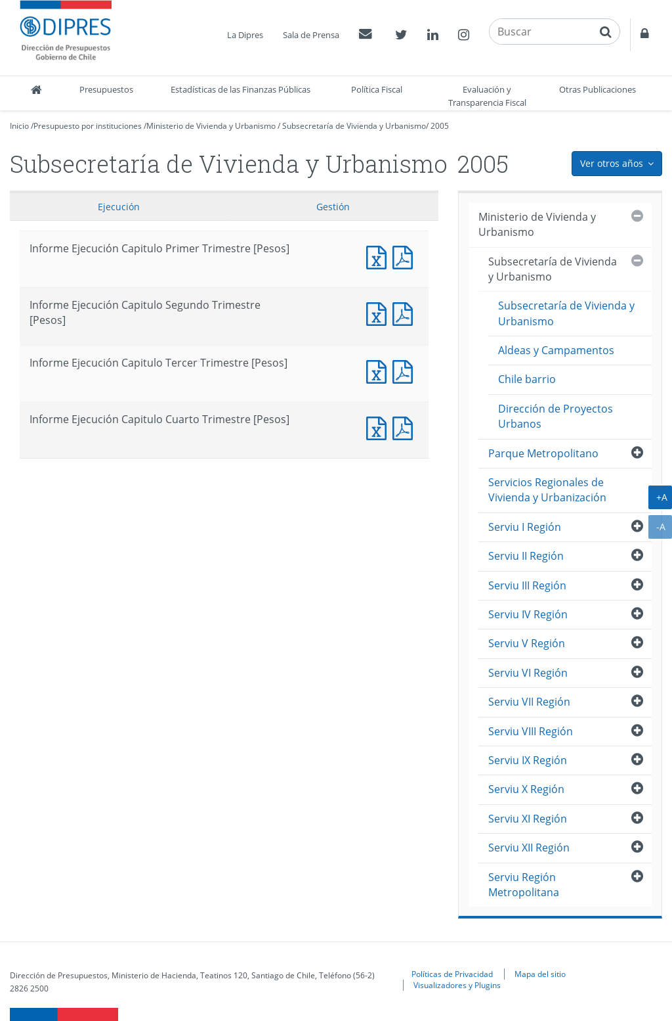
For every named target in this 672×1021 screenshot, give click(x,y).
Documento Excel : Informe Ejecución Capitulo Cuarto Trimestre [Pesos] (379, 427)
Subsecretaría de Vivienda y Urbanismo (354, 125)
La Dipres (245, 35)
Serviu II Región (526, 556)
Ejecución (119, 206)
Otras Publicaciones (597, 89)
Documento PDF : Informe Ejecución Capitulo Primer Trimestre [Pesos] (405, 256)
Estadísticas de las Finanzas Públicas (240, 89)
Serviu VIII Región (530, 731)
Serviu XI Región (527, 818)
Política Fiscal (376, 89)
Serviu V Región (526, 643)
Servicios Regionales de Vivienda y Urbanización (547, 490)
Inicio (19, 125)
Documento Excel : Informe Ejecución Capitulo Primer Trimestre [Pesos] (379, 256)
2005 (439, 125)
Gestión (333, 206)
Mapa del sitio (540, 973)
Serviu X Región (526, 789)
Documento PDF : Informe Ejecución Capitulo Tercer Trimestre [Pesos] (405, 370)
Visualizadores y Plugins (457, 985)
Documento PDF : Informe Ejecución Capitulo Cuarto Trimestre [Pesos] (405, 427)
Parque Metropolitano (543, 453)
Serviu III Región (527, 585)
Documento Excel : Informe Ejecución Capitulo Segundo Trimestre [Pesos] (379, 312)
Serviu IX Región (527, 760)
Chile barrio (527, 379)
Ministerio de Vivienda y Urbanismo (211, 125)
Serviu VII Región (529, 701)
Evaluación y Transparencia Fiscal (487, 95)
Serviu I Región (524, 527)
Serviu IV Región (528, 614)
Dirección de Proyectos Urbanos (555, 416)
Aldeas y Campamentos (556, 350)
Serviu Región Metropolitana (523, 884)
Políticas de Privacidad (452, 973)
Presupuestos (106, 89)
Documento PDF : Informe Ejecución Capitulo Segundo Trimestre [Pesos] (405, 312)
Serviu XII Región (529, 847)
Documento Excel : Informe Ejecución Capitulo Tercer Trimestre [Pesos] (379, 370)
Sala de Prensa (311, 35)
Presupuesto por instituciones (87, 125)
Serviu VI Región (528, 673)
